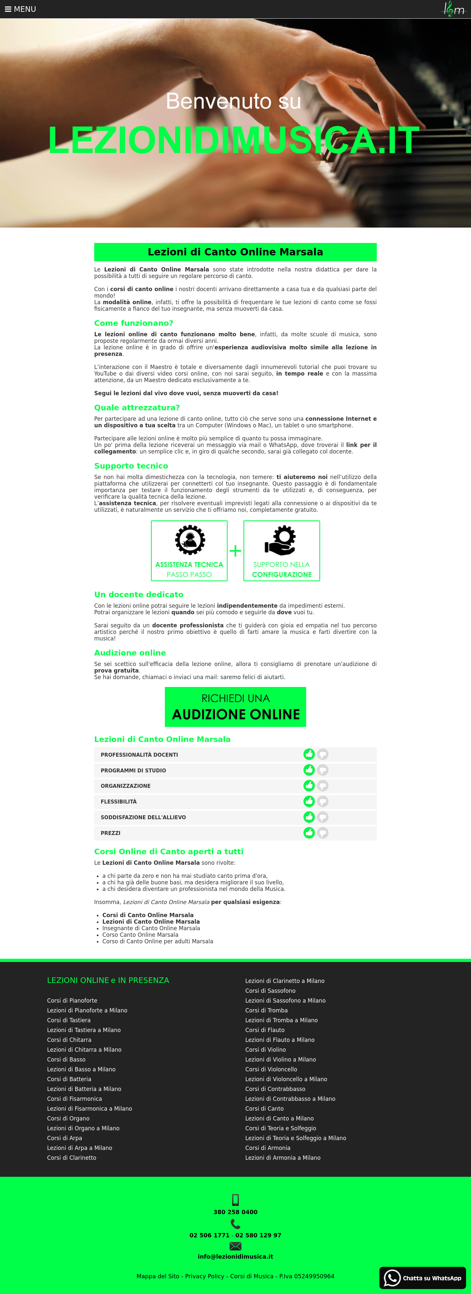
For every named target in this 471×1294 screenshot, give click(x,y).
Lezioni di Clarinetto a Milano (285, 981)
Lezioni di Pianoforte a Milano (87, 1010)
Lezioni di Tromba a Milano (281, 1020)
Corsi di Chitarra (69, 1040)
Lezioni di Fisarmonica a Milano (89, 1108)
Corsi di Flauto (265, 1030)
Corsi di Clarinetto (71, 1158)
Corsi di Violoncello (271, 1069)
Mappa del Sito (157, 1276)
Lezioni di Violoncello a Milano (286, 1079)
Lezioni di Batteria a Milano (84, 1089)
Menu (20, 9)
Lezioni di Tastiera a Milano (84, 1030)
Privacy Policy (204, 1276)
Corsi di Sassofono (270, 991)
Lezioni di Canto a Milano (279, 1118)
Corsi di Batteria (69, 1079)
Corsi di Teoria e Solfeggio (280, 1128)
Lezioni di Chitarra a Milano (84, 1049)
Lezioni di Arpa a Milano (79, 1148)
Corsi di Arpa (64, 1138)
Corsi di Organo (68, 1118)
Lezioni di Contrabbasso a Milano (290, 1099)
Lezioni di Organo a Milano (83, 1128)
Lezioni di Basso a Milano (81, 1069)
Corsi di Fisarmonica (74, 1099)
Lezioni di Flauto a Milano (280, 1040)
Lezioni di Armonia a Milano (283, 1158)
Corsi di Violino (265, 1049)
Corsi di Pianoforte (72, 1000)
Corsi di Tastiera (69, 1020)
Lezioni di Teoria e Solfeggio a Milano (295, 1138)
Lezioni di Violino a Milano (280, 1059)
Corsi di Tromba (266, 1010)
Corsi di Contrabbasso (275, 1089)
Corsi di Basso (66, 1059)
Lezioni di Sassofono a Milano (285, 1000)
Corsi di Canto (264, 1108)
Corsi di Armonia (267, 1148)
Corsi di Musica (252, 1276)
